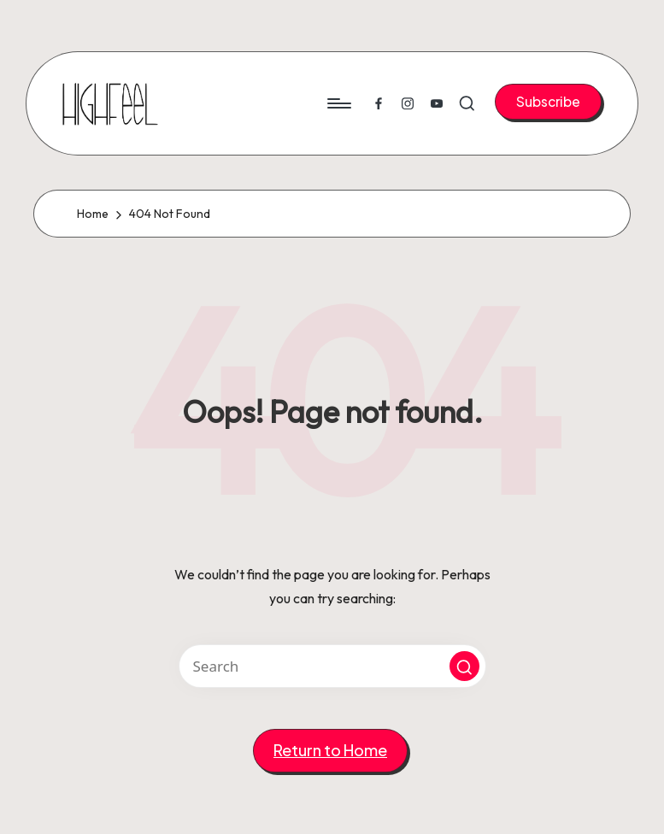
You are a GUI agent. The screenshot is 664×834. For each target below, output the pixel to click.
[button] (548, 102)
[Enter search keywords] (332, 666)
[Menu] (338, 103)
